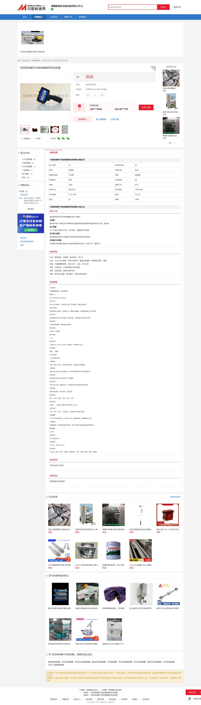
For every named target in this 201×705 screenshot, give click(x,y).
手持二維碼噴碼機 (56, 665)
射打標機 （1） (27, 174)
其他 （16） (26, 177)
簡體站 (134, 699)
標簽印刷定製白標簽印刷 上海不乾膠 (176, 112)
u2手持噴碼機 (168, 662)
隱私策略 (100, 699)
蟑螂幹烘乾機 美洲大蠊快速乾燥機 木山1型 (179, 136)
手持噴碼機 (35, 61)
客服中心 (77, 699)
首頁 (19, 61)
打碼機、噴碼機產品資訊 (88, 690)
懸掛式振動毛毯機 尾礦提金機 (59, 608)
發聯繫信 (82, 119)
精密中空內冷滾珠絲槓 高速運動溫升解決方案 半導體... (176, 608)
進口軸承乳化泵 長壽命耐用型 (140, 608)
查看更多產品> (175, 497)
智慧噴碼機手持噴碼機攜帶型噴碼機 (104, 693)
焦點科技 (103, 702)
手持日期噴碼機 (125, 662)
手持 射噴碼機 (140, 662)
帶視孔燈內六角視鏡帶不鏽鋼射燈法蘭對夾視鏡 (92, 644)
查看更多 (30, 209)
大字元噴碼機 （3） (29, 167)
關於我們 (54, 699)
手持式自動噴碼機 (82, 662)
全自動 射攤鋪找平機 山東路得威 (32, 52)
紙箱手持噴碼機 (99, 662)
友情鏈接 (145, 699)
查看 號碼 (146, 107)
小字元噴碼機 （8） (29, 159)
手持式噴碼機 (67, 662)
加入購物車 (101, 119)
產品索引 (23, 238)
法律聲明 (124, 699)
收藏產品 (25, 139)
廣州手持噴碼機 (154, 662)
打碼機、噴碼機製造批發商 (111, 690)
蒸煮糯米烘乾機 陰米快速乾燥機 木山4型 (63, 644)
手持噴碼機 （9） (28, 163)
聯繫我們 (65, 699)
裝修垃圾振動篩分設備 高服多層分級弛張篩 (91, 608)
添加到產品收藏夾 (27, 241)
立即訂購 (115, 119)
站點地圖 (89, 699)
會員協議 (112, 699)
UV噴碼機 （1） (28, 170)
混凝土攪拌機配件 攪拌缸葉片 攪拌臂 (176, 88)
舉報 (37, 139)
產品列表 (26, 61)
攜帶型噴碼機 (54, 662)
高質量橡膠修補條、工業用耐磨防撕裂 (116, 608)
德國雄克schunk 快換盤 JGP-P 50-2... (115, 644)
